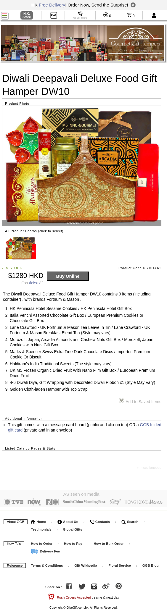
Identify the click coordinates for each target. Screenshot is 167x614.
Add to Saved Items (140, 401)
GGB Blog (150, 564)
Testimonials (41, 528)
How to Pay (73, 542)
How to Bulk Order (109, 542)
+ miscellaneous (149, 467)
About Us (67, 520)
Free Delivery (52, 4)
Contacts (100, 520)
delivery (34, 282)
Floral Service (120, 564)
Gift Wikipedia (85, 564)
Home (38, 520)
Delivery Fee (45, 550)
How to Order (41, 542)
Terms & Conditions (47, 564)
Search (130, 520)
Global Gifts (72, 528)
